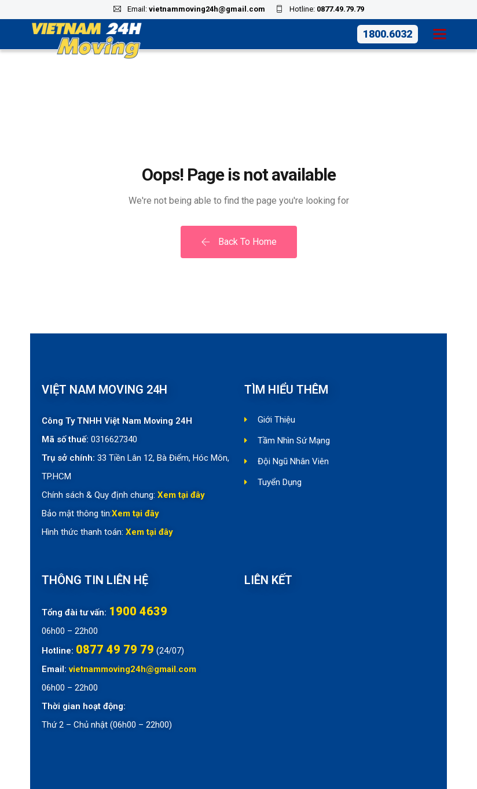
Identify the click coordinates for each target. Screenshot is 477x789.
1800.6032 (387, 34)
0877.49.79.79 (340, 9)
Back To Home (239, 241)
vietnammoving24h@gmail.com (207, 9)
